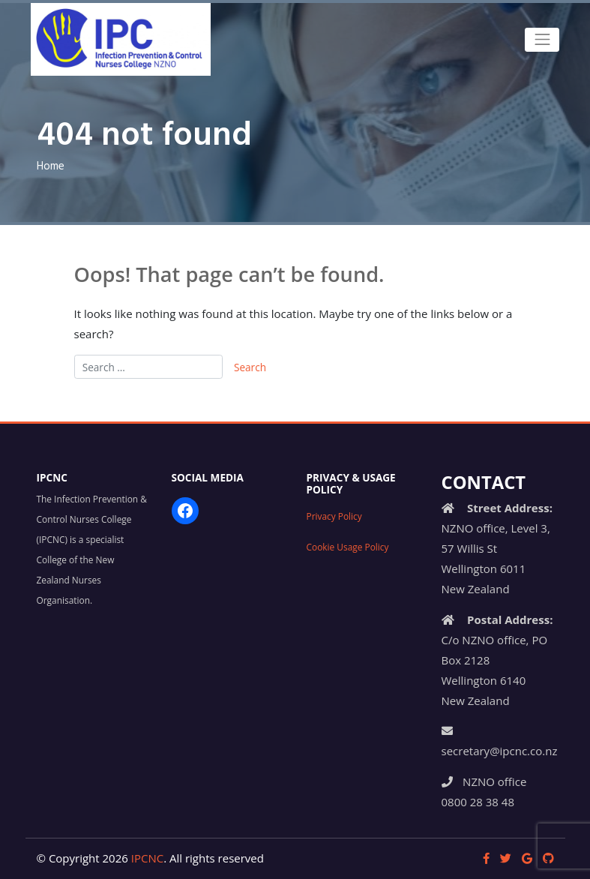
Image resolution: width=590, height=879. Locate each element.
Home (50, 167)
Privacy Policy (334, 516)
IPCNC (147, 858)
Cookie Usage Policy (348, 547)
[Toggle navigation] (542, 40)
